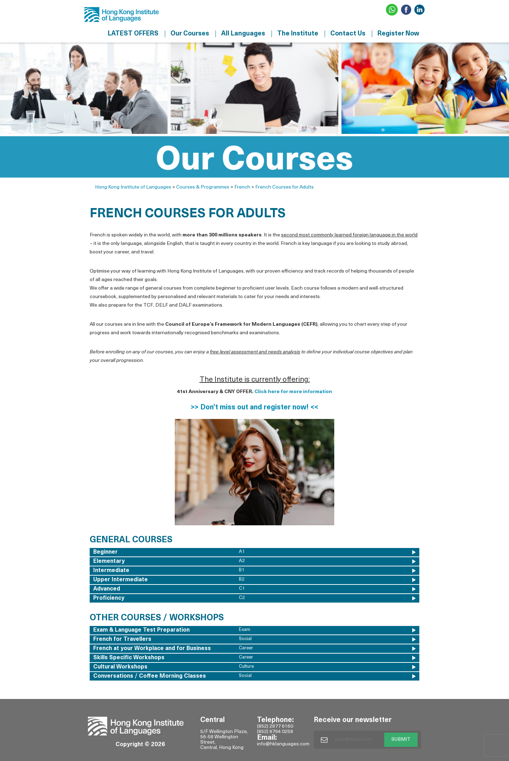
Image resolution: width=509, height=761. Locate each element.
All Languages (243, 33)
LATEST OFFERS (133, 33)
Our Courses (189, 33)
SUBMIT (400, 739)
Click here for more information (293, 392)
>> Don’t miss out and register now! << (254, 407)
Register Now (398, 33)
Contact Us (347, 33)
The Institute (297, 33)
